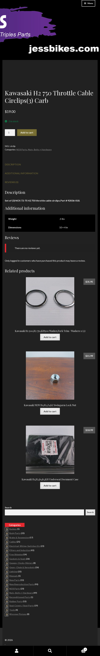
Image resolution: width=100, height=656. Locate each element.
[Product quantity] (10, 132)
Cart (77, 648)
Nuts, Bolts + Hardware (40, 149)
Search (8, 507)
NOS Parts (21, 149)
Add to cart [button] (50, 337)
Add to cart (26, 132)
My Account (16, 651)
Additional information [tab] (21, 173)
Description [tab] (13, 164)
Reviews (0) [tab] (11, 182)
